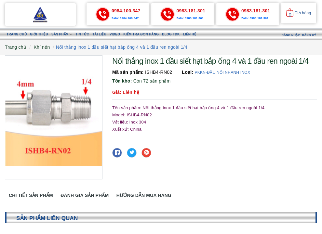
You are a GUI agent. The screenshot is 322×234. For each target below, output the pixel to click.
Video (115, 34)
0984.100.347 (126, 10)
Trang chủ (17, 34)
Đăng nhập (290, 35)
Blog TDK (171, 34)
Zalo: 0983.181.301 (190, 18)
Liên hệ (189, 34)
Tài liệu (99, 34)
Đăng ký (309, 35)
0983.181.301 (190, 10)
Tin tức (82, 34)
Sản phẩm (61, 34)
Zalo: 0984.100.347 (125, 18)
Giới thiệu (39, 34)
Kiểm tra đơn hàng (141, 34)
